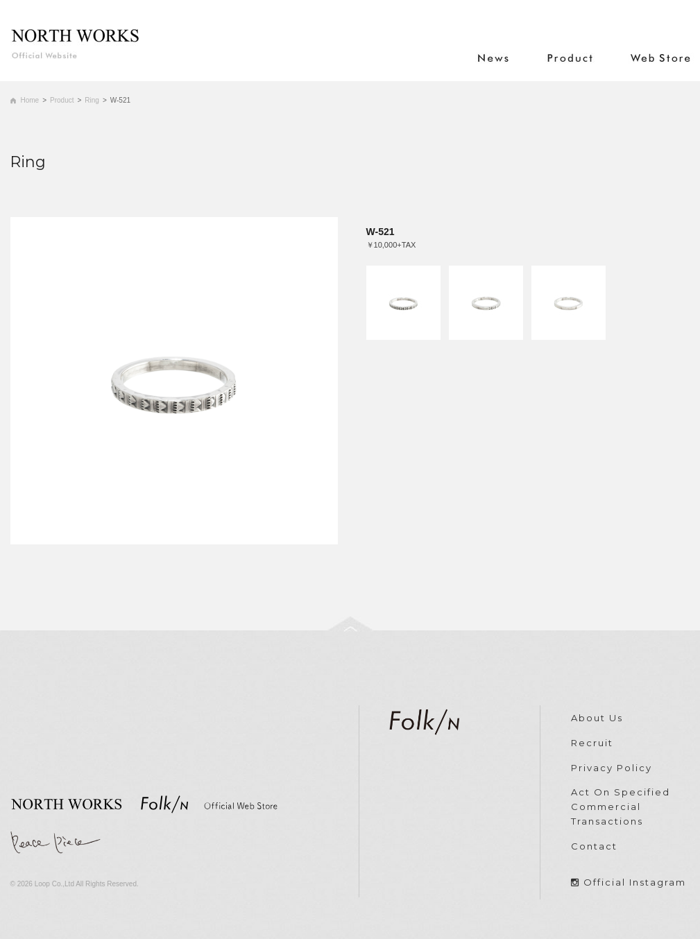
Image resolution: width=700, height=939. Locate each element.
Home (30, 100)
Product (62, 100)
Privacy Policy (611, 767)
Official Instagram (634, 882)
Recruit (592, 742)
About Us (597, 717)
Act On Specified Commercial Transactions (620, 806)
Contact (594, 846)
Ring (92, 100)
